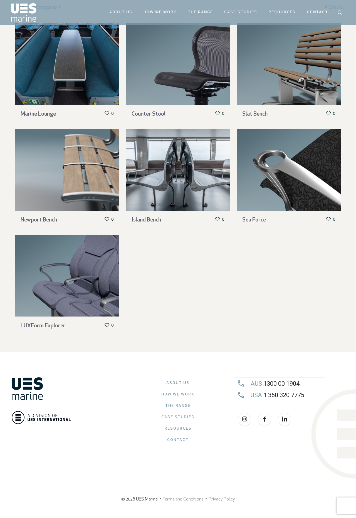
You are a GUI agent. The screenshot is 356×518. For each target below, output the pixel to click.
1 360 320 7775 (277, 395)
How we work (177, 394)
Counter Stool (148, 114)
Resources (178, 429)
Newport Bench (39, 220)
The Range (178, 406)
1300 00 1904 (275, 383)
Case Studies (177, 417)
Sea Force (254, 220)
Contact (178, 440)
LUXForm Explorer (43, 326)
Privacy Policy (222, 499)
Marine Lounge (38, 114)
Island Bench (146, 220)
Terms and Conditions (183, 499)
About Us (177, 383)
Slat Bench (255, 114)
